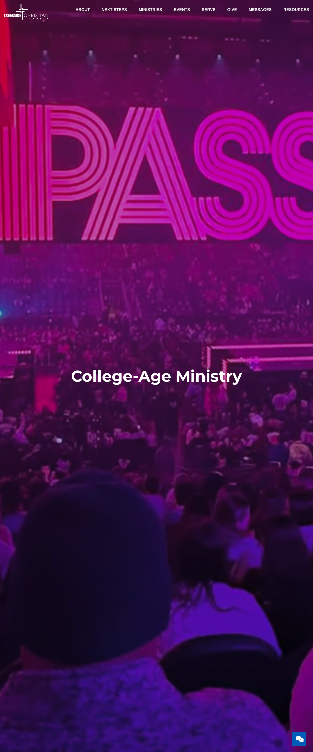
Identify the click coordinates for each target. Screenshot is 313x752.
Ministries (150, 10)
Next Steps (114, 10)
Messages (260, 10)
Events (182, 10)
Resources (296, 10)
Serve (208, 10)
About (83, 10)
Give (232, 10)
